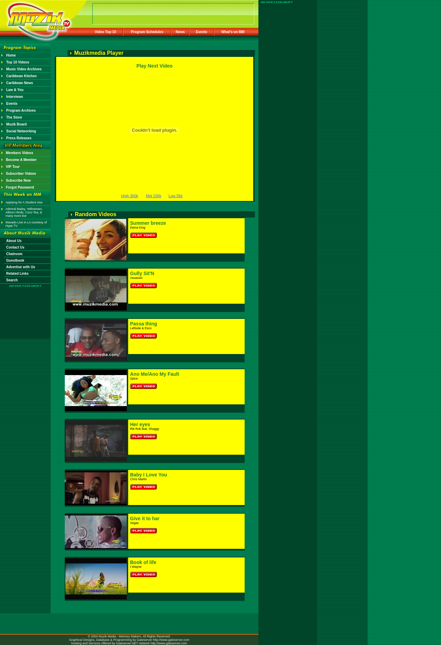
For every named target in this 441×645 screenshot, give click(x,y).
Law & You (14, 90)
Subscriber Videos (21, 173)
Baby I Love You (148, 474)
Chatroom (14, 254)
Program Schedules (147, 32)
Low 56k (175, 196)
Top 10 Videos (17, 62)
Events (201, 32)
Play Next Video (154, 66)
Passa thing (143, 323)
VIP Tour (13, 167)
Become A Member (21, 160)
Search (12, 280)
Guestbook (15, 260)
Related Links (17, 273)
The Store (14, 117)
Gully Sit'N (142, 273)
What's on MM (233, 32)
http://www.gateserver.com (171, 640)
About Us (13, 241)
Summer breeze (148, 223)
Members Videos (19, 153)
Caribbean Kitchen (21, 76)
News (180, 32)
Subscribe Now (18, 180)
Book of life (143, 562)
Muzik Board (16, 124)
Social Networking (21, 131)
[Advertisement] (25, 307)
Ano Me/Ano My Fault (154, 374)
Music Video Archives (24, 69)
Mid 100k (154, 196)
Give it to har (145, 518)
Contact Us (15, 247)
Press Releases (18, 138)
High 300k (130, 196)
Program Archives (21, 110)
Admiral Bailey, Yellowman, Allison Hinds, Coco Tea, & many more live (24, 212)
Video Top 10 (105, 32)
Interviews (14, 97)
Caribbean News (19, 83)
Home (11, 55)
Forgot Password (20, 187)
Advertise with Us (20, 267)
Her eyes (140, 424)
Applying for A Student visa (24, 202)
